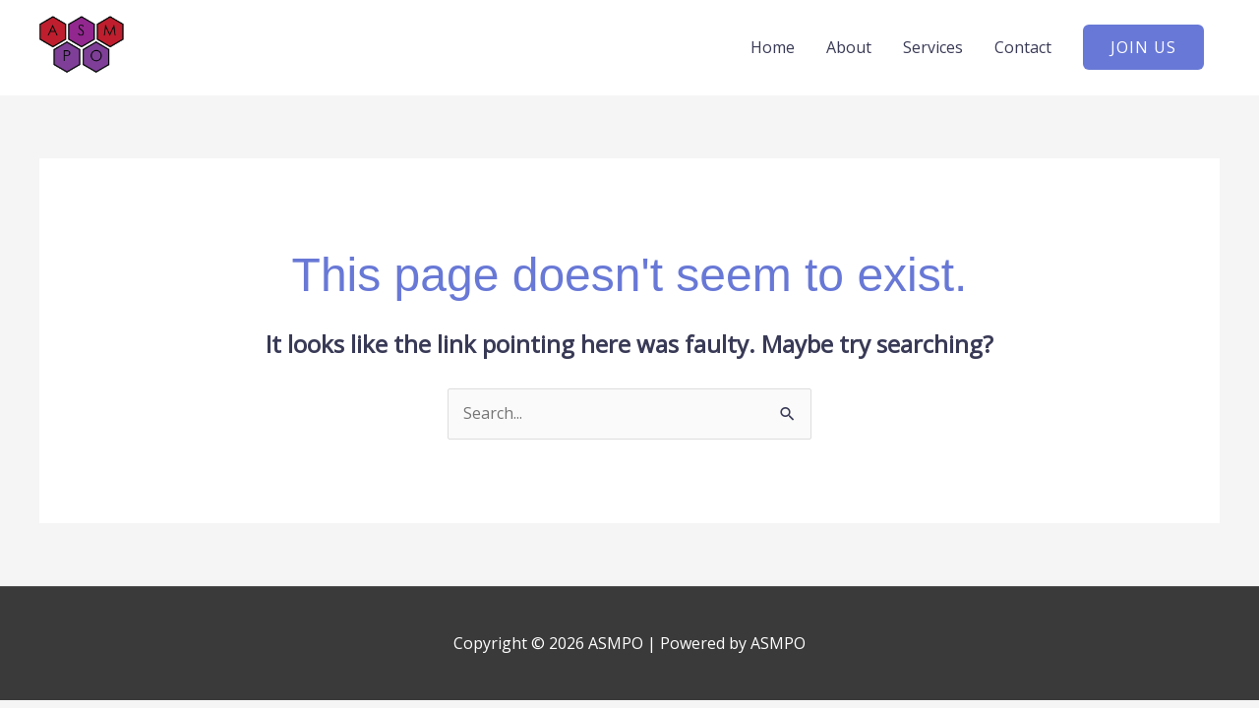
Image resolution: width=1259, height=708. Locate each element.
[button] (1143, 47)
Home (772, 47)
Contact (1022, 47)
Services (933, 47)
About (848, 47)
